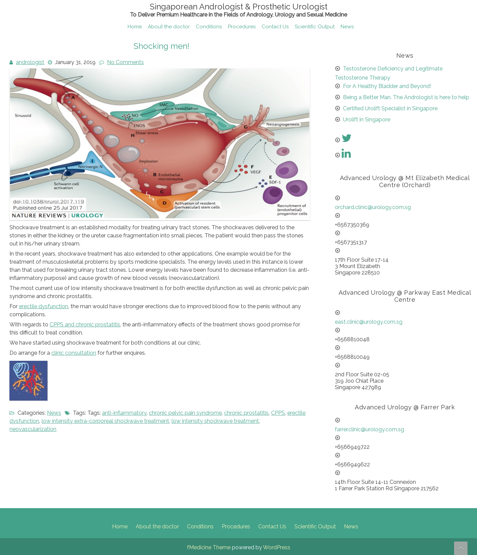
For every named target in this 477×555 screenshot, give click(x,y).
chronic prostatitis (246, 413)
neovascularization (32, 429)
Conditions (209, 27)
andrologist (30, 62)
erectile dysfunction (43, 306)
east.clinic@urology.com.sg (368, 322)
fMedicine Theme (209, 547)
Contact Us (275, 27)
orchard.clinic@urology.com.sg (373, 207)
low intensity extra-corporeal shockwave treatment (105, 421)
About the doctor (169, 27)
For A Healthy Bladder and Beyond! (387, 86)
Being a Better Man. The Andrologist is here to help (406, 97)
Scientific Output (315, 27)
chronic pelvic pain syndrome (185, 413)
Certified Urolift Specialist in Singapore (390, 108)
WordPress (276, 547)
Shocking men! (161, 46)
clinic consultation (73, 353)
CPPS (278, 413)
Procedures (242, 27)
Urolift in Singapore (366, 119)
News (347, 27)
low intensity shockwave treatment (215, 421)
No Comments (125, 62)
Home (135, 27)
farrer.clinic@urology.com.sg (369, 429)
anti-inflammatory (124, 413)
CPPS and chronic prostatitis (85, 324)
